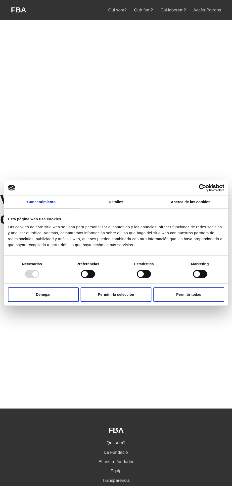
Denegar (43, 294)
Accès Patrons (207, 9)
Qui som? (117, 9)
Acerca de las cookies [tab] (190, 202)
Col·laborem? (173, 9)
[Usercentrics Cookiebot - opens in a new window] (202, 187)
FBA (18, 10)
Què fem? (143, 9)
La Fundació (116, 452)
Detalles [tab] (116, 202)
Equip (115, 470)
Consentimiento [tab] (41, 202)
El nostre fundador (116, 461)
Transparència (116, 480)
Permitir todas (188, 294)
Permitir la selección (116, 294)
